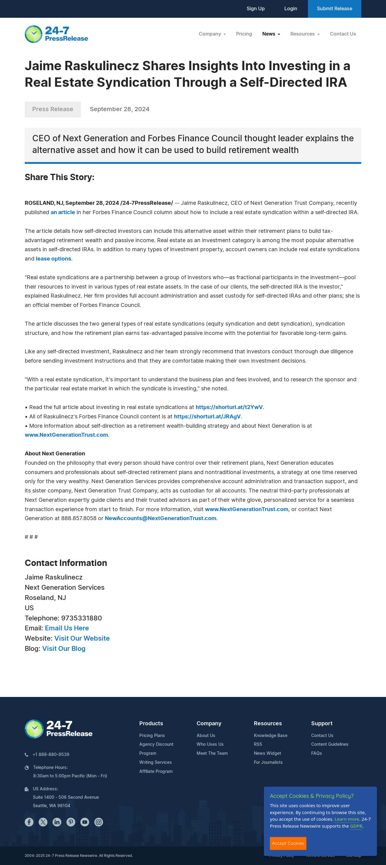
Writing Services (155, 762)
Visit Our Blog (64, 648)
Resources (268, 723)
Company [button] (210, 34)
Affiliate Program (155, 772)
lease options (53, 259)
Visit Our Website (82, 638)
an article (63, 212)
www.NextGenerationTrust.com (66, 435)
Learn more (347, 819)
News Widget (267, 753)
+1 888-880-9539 (51, 755)
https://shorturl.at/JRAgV (207, 417)
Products (151, 723)
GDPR (356, 826)
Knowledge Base (270, 736)
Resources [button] (303, 34)
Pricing (244, 34)
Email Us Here (67, 628)
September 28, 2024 (120, 109)
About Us (206, 736)
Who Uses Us (210, 744)
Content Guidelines (330, 744)
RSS (258, 744)
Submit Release (334, 8)
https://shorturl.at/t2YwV (229, 407)
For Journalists (268, 762)
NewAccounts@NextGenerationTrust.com (160, 518)
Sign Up (256, 8)
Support (322, 723)
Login (290, 8)
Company (209, 723)
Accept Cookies (288, 843)
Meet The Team (212, 753)
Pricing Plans (152, 736)
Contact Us (343, 34)
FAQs (316, 753)
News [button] (269, 34)
